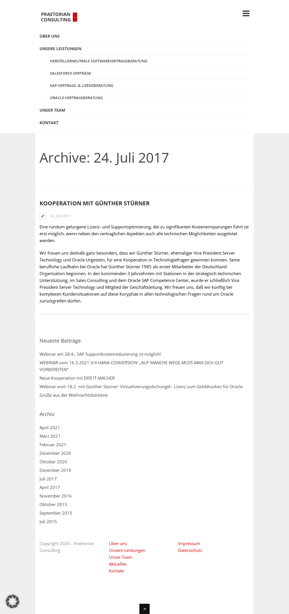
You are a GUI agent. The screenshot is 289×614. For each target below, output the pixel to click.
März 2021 (50, 436)
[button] (12, 601)
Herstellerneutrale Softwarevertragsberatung (98, 61)
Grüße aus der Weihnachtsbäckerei (74, 395)
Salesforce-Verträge (70, 73)
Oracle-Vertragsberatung (76, 97)
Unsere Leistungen (127, 550)
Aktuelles (118, 564)
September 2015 (56, 513)
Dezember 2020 (55, 453)
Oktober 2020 (53, 461)
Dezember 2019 (55, 470)
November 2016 (56, 496)
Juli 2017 (48, 479)
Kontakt (116, 571)
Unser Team (121, 557)
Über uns (118, 543)
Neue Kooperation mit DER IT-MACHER (77, 378)
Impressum (189, 543)
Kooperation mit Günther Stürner (95, 203)
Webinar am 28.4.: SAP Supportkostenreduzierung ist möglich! (100, 354)
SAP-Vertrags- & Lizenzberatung (81, 85)
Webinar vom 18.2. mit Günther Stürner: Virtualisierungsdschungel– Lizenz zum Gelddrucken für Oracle (141, 386)
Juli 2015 (48, 521)
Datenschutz (190, 550)
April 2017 (50, 487)
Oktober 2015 (53, 504)
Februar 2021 (53, 444)
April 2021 (50, 427)
